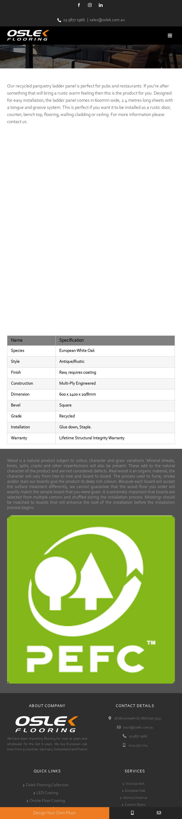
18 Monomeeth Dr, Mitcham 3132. (138, 718)
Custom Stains (135, 805)
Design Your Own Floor (54, 813)
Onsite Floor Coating (47, 801)
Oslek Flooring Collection (47, 785)
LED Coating (47, 793)
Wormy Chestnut (135, 798)
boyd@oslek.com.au (138, 727)
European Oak (135, 791)
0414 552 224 (138, 745)
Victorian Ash (135, 784)
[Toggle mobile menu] (170, 35)
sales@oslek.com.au (107, 20)
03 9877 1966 (74, 20)
